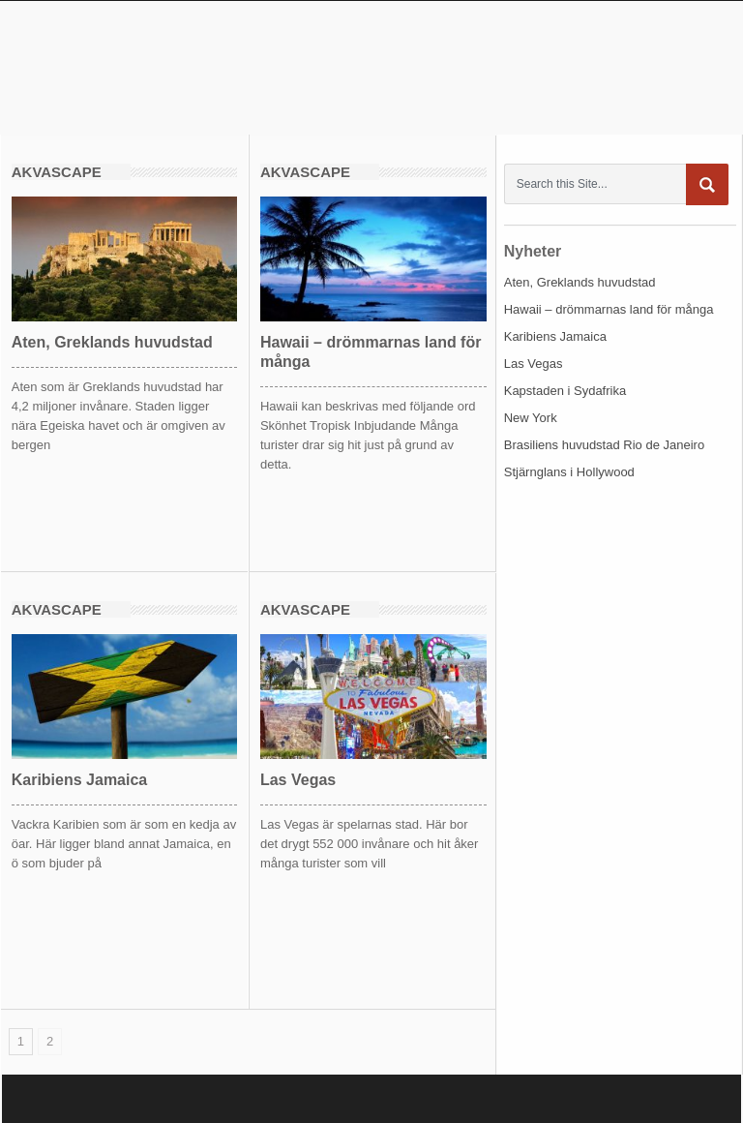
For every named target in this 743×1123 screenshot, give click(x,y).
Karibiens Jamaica (80, 780)
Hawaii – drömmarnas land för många (609, 309)
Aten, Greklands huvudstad (112, 342)
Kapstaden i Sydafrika (565, 390)
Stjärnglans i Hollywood (569, 472)
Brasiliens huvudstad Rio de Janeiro (604, 445)
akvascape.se (183, 67)
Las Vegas (298, 780)
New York (530, 417)
